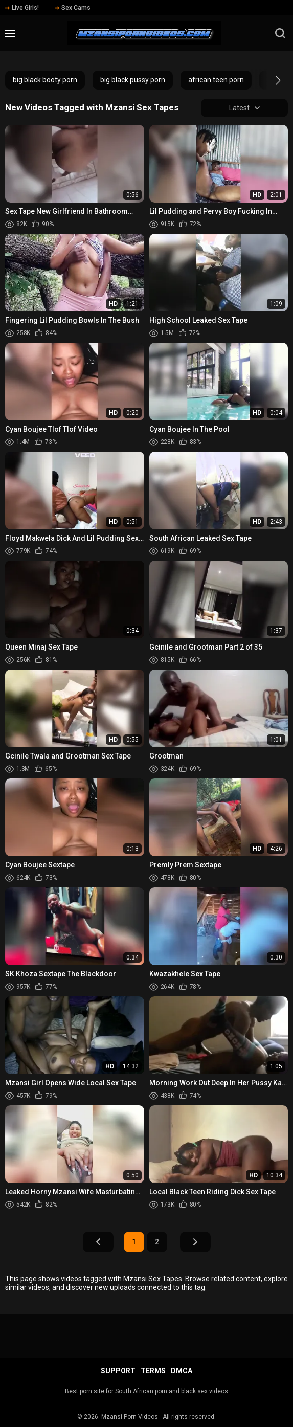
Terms (153, 1371)
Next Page (195, 1242)
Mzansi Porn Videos (129, 1416)
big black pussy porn (132, 80)
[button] (269, 80)
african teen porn (216, 80)
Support (118, 1371)
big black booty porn (45, 80)
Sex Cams (73, 7)
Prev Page (98, 1242)
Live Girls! (22, 7)
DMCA (181, 1371)
